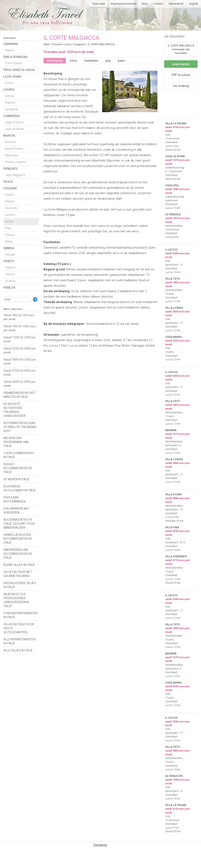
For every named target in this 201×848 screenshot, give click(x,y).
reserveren (181, 64)
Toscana (10, 188)
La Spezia (11, 109)
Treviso (10, 274)
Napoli (9, 50)
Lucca (9, 221)
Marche (9, 135)
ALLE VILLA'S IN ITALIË (18, 650)
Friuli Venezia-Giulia (19, 70)
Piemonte (10, 168)
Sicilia (8, 181)
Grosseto (11, 208)
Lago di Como (14, 122)
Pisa (8, 228)
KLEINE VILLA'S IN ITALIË (19, 565)
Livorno (10, 214)
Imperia (10, 102)
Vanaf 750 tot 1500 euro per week (20, 328)
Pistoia (9, 234)
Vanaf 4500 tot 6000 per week (20, 383)
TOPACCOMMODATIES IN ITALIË (19, 455)
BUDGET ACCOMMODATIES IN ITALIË (18, 468)
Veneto (8, 261)
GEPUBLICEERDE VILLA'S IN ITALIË (20, 585)
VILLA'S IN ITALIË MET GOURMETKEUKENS (18, 574)
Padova (10, 267)
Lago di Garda (14, 129)
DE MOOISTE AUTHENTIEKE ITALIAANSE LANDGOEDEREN (15, 410)
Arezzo (9, 194)
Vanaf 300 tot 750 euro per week (19, 317)
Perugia (10, 254)
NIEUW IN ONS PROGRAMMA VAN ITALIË (16, 442)
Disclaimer (100, 845)
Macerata (11, 155)
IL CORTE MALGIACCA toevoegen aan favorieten (181, 49)
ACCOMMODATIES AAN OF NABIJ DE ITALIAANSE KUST (20, 427)
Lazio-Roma (12, 76)
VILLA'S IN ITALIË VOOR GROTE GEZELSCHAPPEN (19, 628)
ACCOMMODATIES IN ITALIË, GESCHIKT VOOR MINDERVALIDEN (19, 523)
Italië (46, 44)
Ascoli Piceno (14, 148)
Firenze (9, 201)
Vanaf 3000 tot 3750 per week (20, 361)
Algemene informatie (123, 3)
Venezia (9, 287)
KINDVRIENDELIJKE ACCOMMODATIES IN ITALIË (18, 553)
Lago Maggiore (15, 175)
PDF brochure (181, 75)
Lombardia (11, 116)
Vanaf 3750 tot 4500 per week (20, 372)
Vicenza (10, 281)
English (193, 3)
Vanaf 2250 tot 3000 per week (20, 350)
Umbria (8, 248)
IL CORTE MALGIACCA (101, 44)
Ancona (10, 142)
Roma (9, 83)
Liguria (8, 89)
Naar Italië (99, 3)
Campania (10, 44)
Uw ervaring (181, 86)
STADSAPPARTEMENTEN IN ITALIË (20, 615)
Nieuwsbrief (176, 3)
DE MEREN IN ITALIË (16, 479)
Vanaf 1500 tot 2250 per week (20, 339)
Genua (9, 96)
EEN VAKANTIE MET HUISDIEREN (17, 510)
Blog (145, 3)
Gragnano (80, 44)
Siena (8, 241)
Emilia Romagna (15, 57)
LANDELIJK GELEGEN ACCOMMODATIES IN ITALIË (18, 538)
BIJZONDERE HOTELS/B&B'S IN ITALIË (20, 488)
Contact (158, 3)
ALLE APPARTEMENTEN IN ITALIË (19, 641)
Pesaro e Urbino (15, 162)
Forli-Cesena (13, 63)
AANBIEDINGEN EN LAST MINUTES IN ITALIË (20, 394)
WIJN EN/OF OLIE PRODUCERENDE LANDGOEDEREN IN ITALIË (16, 600)
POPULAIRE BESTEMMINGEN (15, 499)
